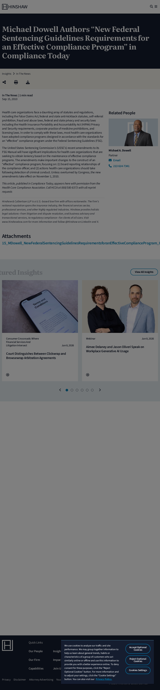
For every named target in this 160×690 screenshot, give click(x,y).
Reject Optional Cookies (137, 660)
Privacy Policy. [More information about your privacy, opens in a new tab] (104, 679)
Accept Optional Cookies (138, 649)
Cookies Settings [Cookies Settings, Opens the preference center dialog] (138, 670)
